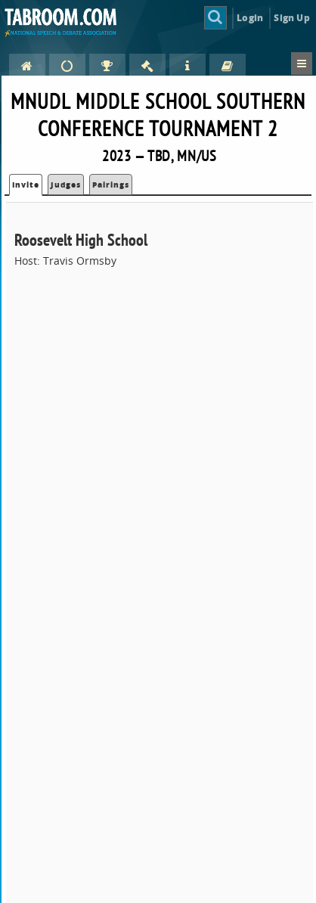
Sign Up (291, 17)
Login (250, 17)
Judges (66, 184)
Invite (25, 184)
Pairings (110, 184)
